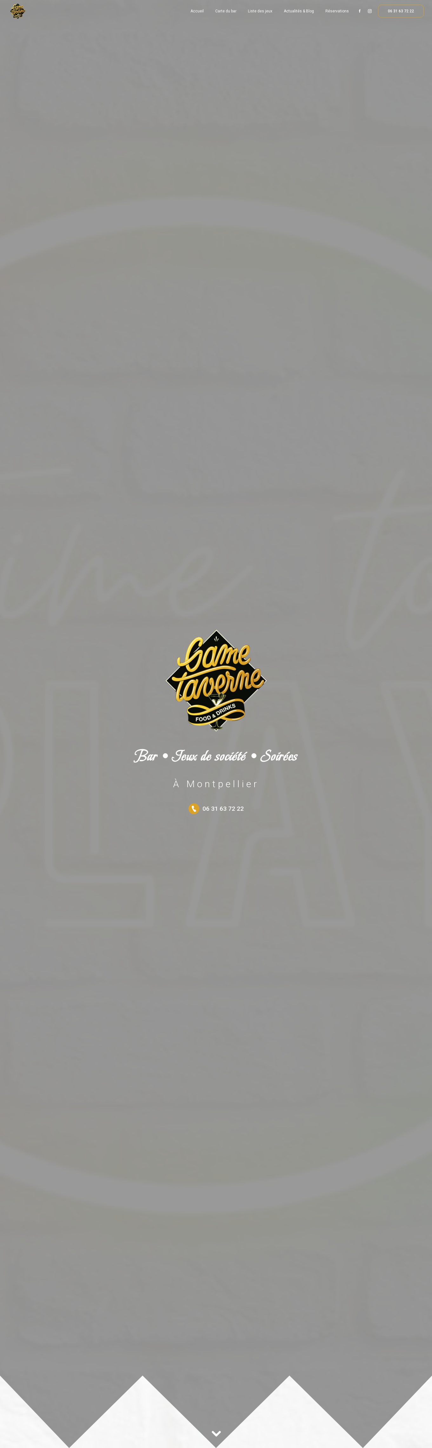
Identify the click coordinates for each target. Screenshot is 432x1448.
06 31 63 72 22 (401, 11)
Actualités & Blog (299, 11)
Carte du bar (225, 11)
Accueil (197, 11)
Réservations (337, 11)
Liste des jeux (260, 11)
